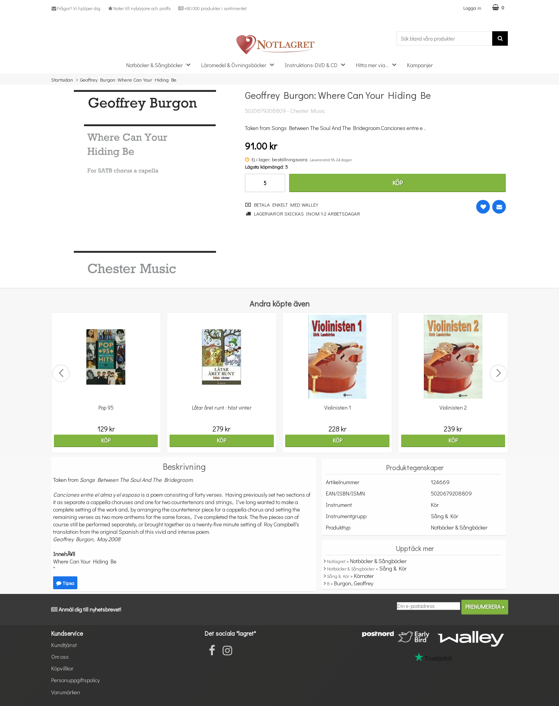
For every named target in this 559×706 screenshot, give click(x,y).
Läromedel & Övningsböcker (240, 64)
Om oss (60, 656)
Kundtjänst (64, 645)
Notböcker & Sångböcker (160, 64)
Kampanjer (420, 65)
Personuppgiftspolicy (75, 680)
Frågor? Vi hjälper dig (75, 8)
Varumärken (65, 692)
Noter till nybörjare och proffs (139, 8)
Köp (398, 182)
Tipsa (65, 582)
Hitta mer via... (378, 64)
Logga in (472, 7)
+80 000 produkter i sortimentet (212, 8)
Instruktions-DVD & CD (317, 64)
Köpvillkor (62, 668)
